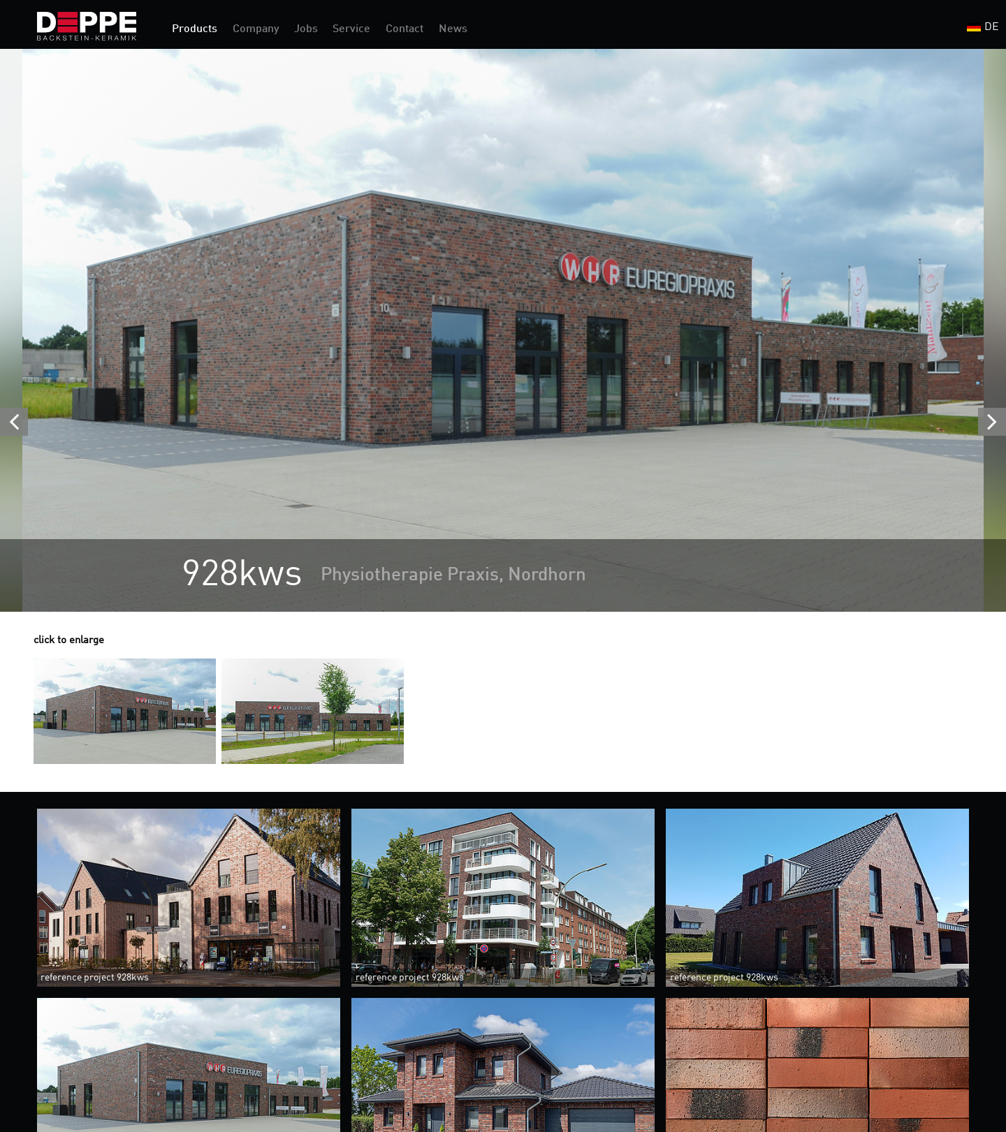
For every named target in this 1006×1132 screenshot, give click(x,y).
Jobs (306, 29)
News (453, 29)
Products (194, 29)
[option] (503, 330)
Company (256, 29)
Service (351, 29)
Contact (404, 29)
